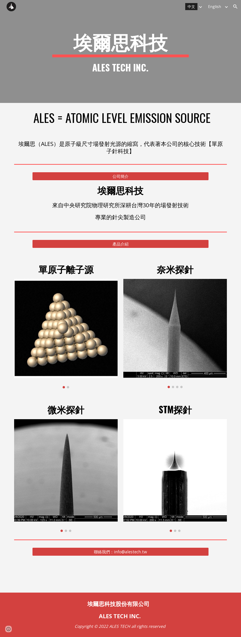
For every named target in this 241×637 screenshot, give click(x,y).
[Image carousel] (66, 334)
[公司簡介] (120, 176)
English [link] (214, 6)
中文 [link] (191, 6)
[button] (235, 6)
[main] (120, 51)
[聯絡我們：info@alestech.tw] (120, 552)
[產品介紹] (120, 243)
